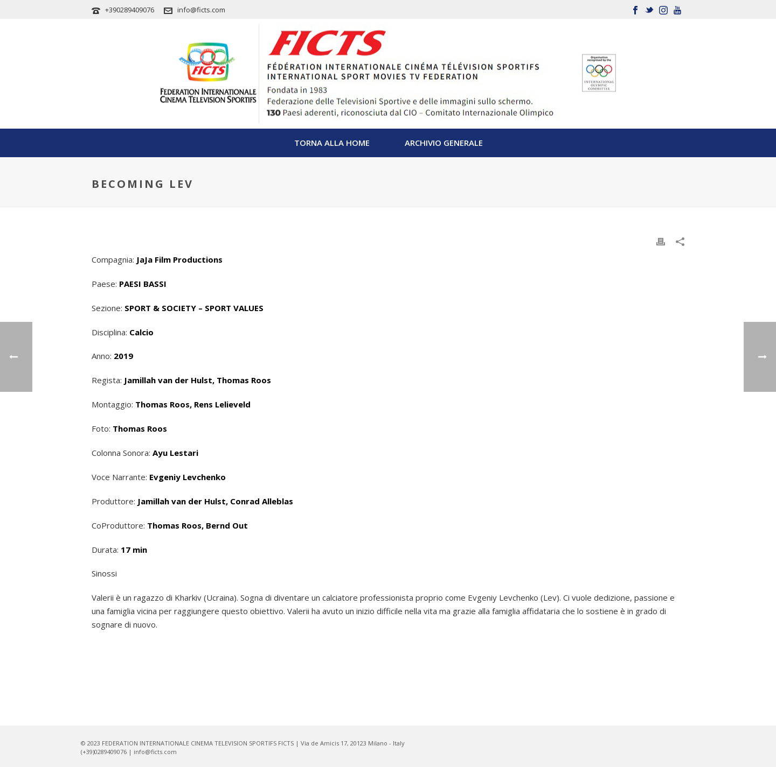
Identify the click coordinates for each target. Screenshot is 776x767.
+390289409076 (129, 10)
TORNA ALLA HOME (332, 142)
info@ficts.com (201, 10)
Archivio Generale (444, 142)
